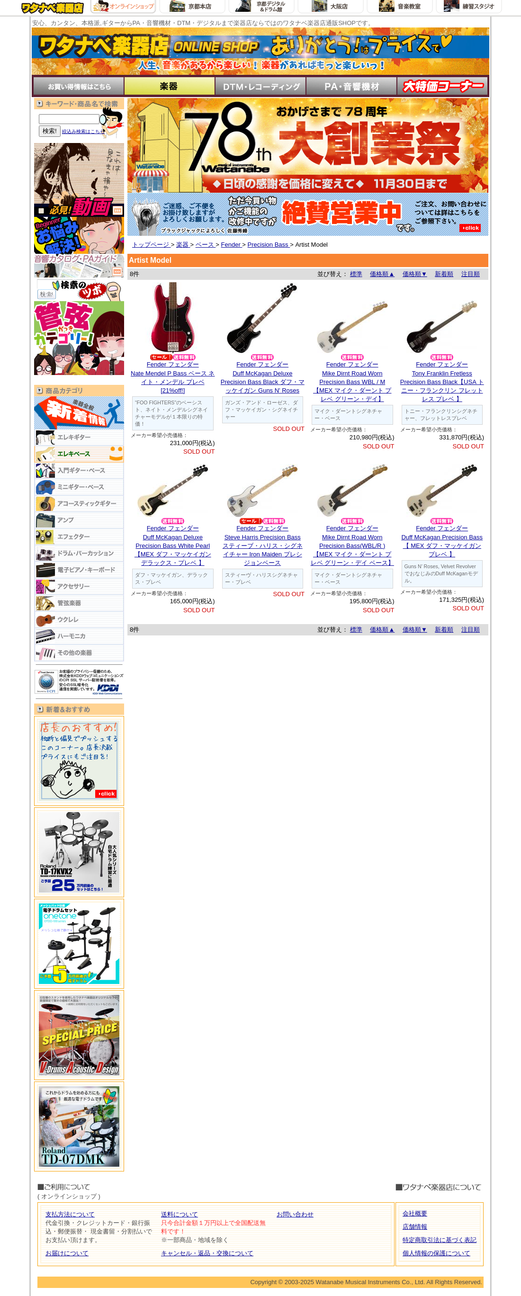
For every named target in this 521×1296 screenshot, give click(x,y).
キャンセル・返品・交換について (207, 1253)
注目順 (470, 273)
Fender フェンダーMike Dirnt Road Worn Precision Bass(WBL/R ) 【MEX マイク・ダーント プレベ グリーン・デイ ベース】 (352, 545)
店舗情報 (415, 1226)
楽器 (183, 244)
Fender (232, 244)
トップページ (151, 244)
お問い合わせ (295, 1214)
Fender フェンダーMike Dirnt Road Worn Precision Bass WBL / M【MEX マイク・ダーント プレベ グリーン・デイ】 (352, 381)
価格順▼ (415, 273)
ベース (206, 244)
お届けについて (67, 1253)
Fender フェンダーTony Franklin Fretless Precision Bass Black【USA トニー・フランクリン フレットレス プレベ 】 (442, 381)
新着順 (444, 273)
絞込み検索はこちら (83, 131)
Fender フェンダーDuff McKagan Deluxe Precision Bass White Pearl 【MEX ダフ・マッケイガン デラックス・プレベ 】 (173, 545)
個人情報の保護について (436, 1253)
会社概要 (415, 1213)
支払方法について (70, 1214)
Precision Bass (269, 244)
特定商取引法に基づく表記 (439, 1239)
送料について (179, 1214)
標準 (356, 273)
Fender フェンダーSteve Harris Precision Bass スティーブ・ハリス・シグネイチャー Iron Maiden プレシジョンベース (263, 545)
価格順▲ (382, 273)
